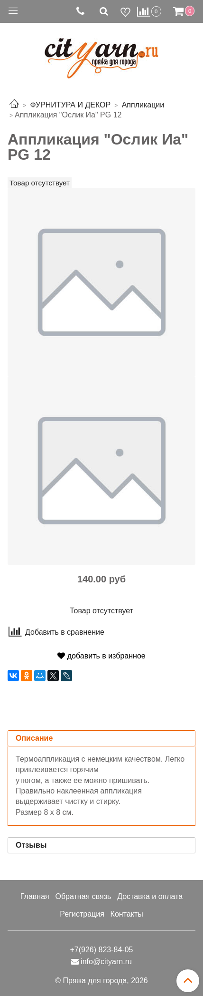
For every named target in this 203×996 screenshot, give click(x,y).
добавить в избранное (101, 656)
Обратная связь (83, 896)
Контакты (127, 914)
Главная (34, 896)
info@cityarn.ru (106, 961)
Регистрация (82, 914)
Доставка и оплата (150, 896)
